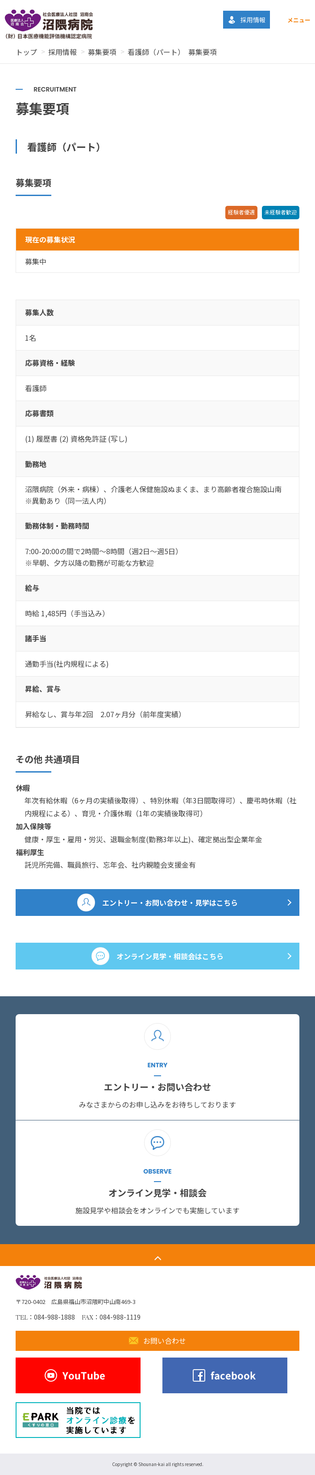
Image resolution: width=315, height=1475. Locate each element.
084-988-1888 (54, 1316)
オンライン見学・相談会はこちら (170, 956)
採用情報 (62, 51)
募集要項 (102, 51)
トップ (26, 51)
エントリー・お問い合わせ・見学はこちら (170, 902)
